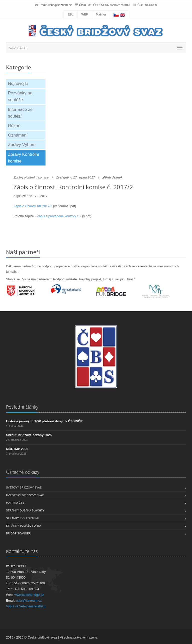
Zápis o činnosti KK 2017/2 (33, 206)
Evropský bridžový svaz (25, 495)
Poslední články (22, 407)
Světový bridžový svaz (24, 487)
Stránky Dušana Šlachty (25, 510)
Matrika (101, 14)
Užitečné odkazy (22, 472)
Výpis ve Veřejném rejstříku (26, 606)
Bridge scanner (18, 533)
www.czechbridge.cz (29, 595)
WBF (84, 14)
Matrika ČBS (15, 502)
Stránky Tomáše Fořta (23, 525)
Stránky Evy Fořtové (22, 518)
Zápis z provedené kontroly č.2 (59, 216)
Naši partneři (23, 252)
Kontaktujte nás (22, 551)
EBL (71, 14)
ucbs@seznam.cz (60, 5)
